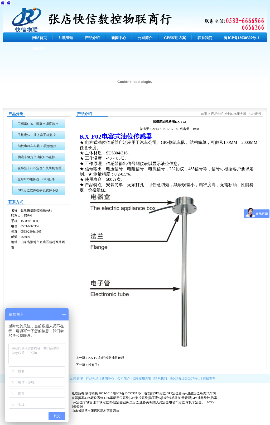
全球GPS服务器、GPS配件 (36, 179)
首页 (204, 114)
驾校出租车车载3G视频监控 (37, 146)
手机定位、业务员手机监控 (37, 135)
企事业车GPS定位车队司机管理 (39, 168)
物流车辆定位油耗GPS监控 (36, 157)
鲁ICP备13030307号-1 (241, 38)
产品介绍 (92, 38)
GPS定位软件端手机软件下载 (38, 190)
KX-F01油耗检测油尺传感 (106, 358)
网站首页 (39, 38)
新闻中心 (118, 38)
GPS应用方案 (175, 38)
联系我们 (204, 38)
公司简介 (145, 38)
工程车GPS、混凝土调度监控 (38, 124)
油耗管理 (66, 38)
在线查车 (39, 48)
